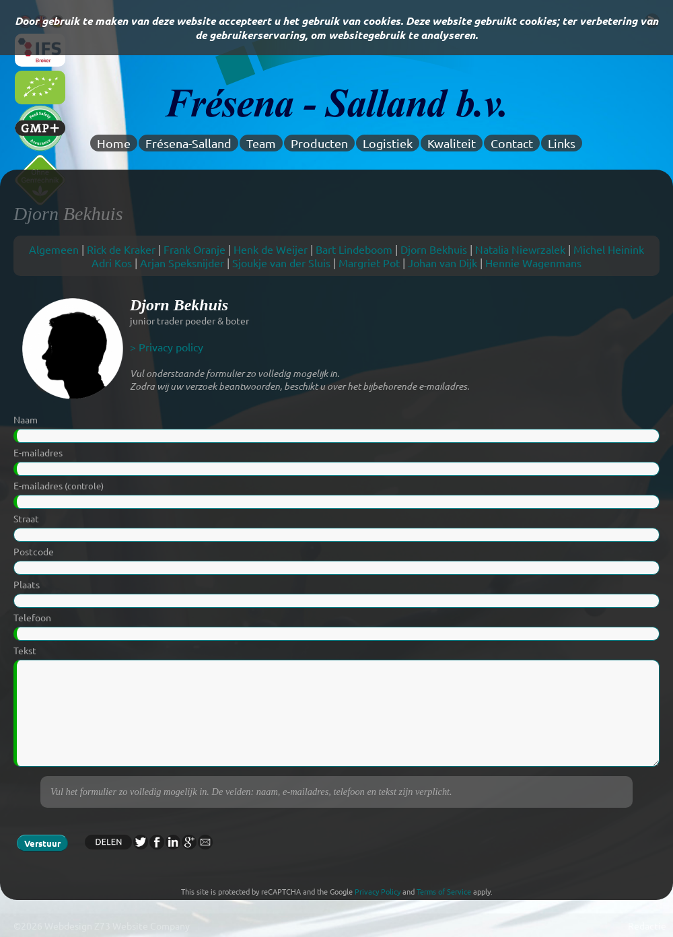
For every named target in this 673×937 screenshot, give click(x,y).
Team (261, 143)
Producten (319, 143)
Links (561, 143)
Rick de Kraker (121, 249)
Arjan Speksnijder (182, 262)
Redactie (647, 925)
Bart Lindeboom (354, 249)
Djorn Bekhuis (433, 249)
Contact (512, 143)
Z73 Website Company (142, 925)
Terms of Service (444, 891)
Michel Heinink (608, 249)
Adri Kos (112, 262)
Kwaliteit (451, 143)
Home (114, 143)
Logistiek (388, 143)
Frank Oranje (194, 249)
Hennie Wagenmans (533, 262)
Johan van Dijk (442, 262)
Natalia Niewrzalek (520, 249)
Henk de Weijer (271, 249)
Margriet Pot (369, 262)
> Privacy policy (166, 346)
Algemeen (54, 249)
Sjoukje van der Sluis (281, 262)
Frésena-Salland (188, 143)
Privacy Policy (377, 891)
